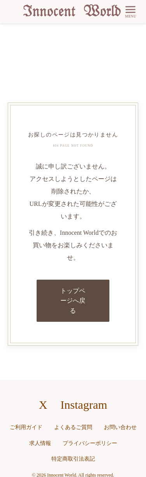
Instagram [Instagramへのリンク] (83, 404)
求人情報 (40, 443)
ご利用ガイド (26, 427)
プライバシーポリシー (90, 443)
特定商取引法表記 (73, 459)
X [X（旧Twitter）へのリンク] (43, 404)
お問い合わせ (120, 427)
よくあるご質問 (73, 427)
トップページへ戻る (72, 300)
